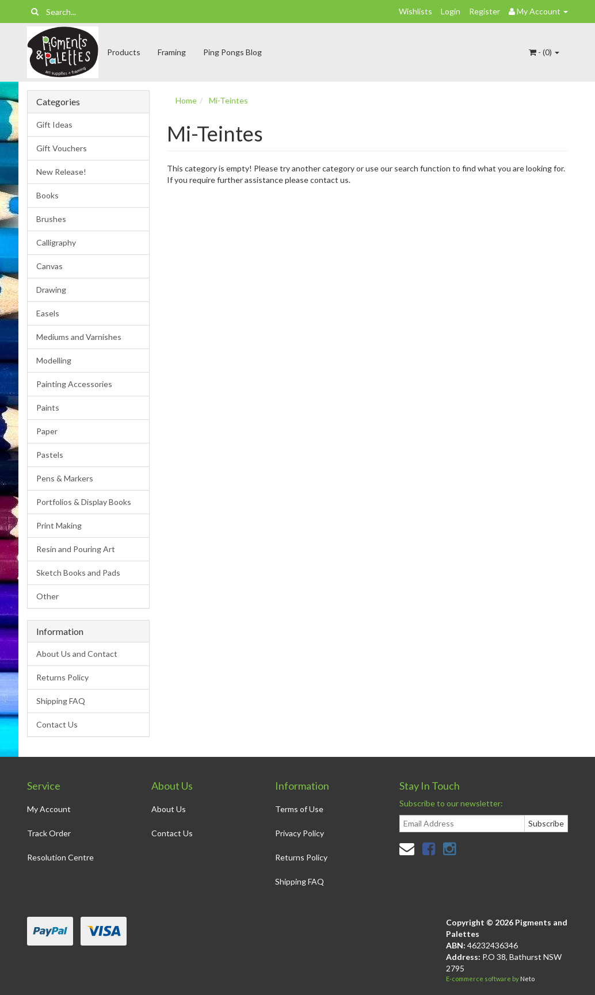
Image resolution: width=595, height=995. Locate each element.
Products (123, 52)
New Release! (61, 172)
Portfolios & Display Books (83, 502)
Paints (47, 407)
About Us (168, 809)
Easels (47, 313)
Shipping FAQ (60, 701)
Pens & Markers (64, 478)
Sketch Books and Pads (78, 572)
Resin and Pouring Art (75, 549)
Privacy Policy (299, 833)
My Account (49, 809)
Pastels (49, 455)
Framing (172, 52)
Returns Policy (62, 677)
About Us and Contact (76, 654)
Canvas (49, 266)
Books (47, 195)
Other (47, 596)
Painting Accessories (74, 384)
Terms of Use (299, 809)
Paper (47, 431)
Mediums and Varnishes (78, 337)
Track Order (49, 833)
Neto (527, 978)
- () (544, 52)
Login (450, 11)
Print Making (59, 525)
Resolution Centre (60, 857)
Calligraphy (56, 242)
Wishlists (415, 11)
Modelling (53, 360)
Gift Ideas (54, 124)
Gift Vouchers (61, 148)
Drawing (51, 289)
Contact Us (57, 724)
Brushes (51, 219)
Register (484, 11)
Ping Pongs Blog (232, 52)
